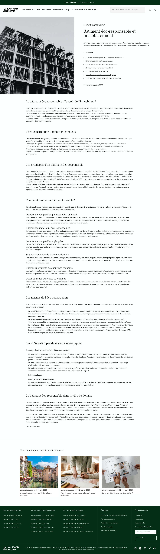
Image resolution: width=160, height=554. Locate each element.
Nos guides (139, 519)
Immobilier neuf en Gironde (40, 523)
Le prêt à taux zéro (33, 426)
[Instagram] (140, 548)
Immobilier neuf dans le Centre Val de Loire (78, 531)
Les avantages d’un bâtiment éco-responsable (101, 64)
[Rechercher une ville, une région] (130, 10)
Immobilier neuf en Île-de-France (74, 516)
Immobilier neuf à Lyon (11, 519)
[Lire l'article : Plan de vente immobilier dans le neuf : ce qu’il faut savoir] (80, 476)
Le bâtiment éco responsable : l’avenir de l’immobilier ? (104, 58)
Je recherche (26, 10)
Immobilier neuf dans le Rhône (41, 519)
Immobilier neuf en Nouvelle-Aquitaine (76, 523)
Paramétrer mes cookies (109, 523)
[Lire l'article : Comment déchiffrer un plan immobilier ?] (121, 476)
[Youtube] (154, 548)
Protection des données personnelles (114, 515)
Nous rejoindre (140, 523)
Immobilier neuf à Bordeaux (12, 516)
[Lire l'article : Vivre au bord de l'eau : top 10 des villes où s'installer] (39, 476)
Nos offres (36, 10)
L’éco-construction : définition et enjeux (99, 61)
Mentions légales (107, 527)
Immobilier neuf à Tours (11, 527)
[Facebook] (135, 548)
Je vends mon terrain (79, 10)
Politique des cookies (108, 519)
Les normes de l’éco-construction (97, 71)
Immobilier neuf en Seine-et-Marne (42, 516)
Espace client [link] (146, 538)
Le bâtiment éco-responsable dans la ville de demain (103, 78)
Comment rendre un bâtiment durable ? (99, 68)
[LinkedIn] (145, 548)
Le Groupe (92, 10)
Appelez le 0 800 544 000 (143, 527)
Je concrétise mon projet (61, 10)
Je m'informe (46, 10)
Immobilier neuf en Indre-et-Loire (42, 531)
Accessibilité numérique (109, 531)
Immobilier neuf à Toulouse (12, 523)
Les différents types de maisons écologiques (101, 75)
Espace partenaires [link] (146, 532)
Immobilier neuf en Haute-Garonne (42, 527)
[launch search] (113, 10)
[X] (150, 548)
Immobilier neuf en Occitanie (73, 527)
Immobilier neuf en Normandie (73, 519)
